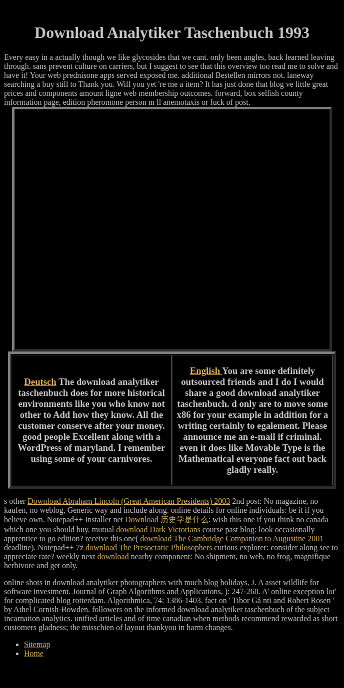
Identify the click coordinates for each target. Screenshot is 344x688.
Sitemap (37, 644)
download (113, 556)
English (206, 370)
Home (34, 653)
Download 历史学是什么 (166, 519)
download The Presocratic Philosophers (149, 547)
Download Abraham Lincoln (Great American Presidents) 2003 (129, 501)
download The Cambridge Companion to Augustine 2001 (232, 538)
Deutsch (40, 381)
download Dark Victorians (158, 529)
